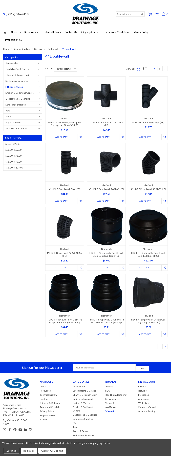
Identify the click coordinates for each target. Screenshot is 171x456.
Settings (11, 451)
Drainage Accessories (16, 80)
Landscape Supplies (15, 104)
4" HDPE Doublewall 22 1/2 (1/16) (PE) (64, 255)
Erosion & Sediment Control (19, 92)
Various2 (109, 403)
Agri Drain (110, 407)
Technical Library (51, 31)
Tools (8, 116)
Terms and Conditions (117, 31)
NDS (107, 391)
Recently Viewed (147, 407)
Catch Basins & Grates (17, 69)
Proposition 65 (13, 39)
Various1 (109, 386)
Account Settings (147, 411)
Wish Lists (143, 403)
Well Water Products (16, 128)
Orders (142, 386)
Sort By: (49, 68)
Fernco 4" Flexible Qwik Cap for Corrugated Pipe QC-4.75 (64, 124)
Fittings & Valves (14, 86)
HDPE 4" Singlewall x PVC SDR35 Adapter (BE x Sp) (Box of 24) (64, 322)
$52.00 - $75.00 (13, 155)
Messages (143, 395)
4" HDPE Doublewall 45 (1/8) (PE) (148, 189)
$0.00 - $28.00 (12, 143)
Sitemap (44, 419)
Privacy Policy (141, 31)
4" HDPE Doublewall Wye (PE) (148, 122)
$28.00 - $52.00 (13, 149)
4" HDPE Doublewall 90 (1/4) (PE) (106, 189)
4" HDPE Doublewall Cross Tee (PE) (106, 124)
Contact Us (71, 31)
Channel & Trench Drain (17, 75)
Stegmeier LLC (112, 399)
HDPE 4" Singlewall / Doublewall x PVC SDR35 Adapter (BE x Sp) (106, 322)
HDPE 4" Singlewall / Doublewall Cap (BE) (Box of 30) (148, 255)
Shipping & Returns (91, 31)
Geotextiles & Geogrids (17, 98)
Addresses (144, 399)
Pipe (7, 110)
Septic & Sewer (13, 122)
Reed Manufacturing (116, 395)
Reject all (28, 451)
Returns (142, 391)
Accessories (11, 63)
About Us (16, 31)
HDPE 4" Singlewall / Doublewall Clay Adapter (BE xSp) (148, 322)
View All (109, 411)
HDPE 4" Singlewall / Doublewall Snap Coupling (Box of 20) (106, 255)
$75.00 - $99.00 (13, 161)
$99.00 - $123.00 (14, 167)
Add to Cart (60, 137)
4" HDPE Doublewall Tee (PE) (64, 189)
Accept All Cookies (52, 451)
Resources (31, 31)
